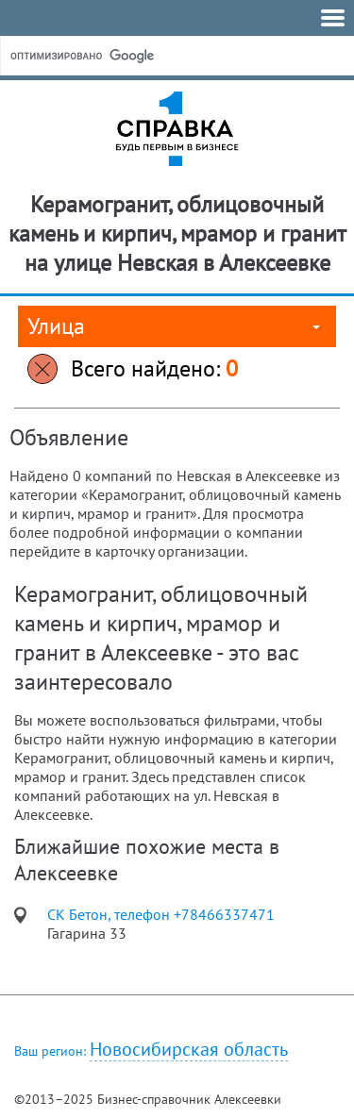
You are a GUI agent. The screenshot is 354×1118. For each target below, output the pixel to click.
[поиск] (150, 56)
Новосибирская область (189, 1049)
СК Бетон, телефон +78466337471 (161, 914)
